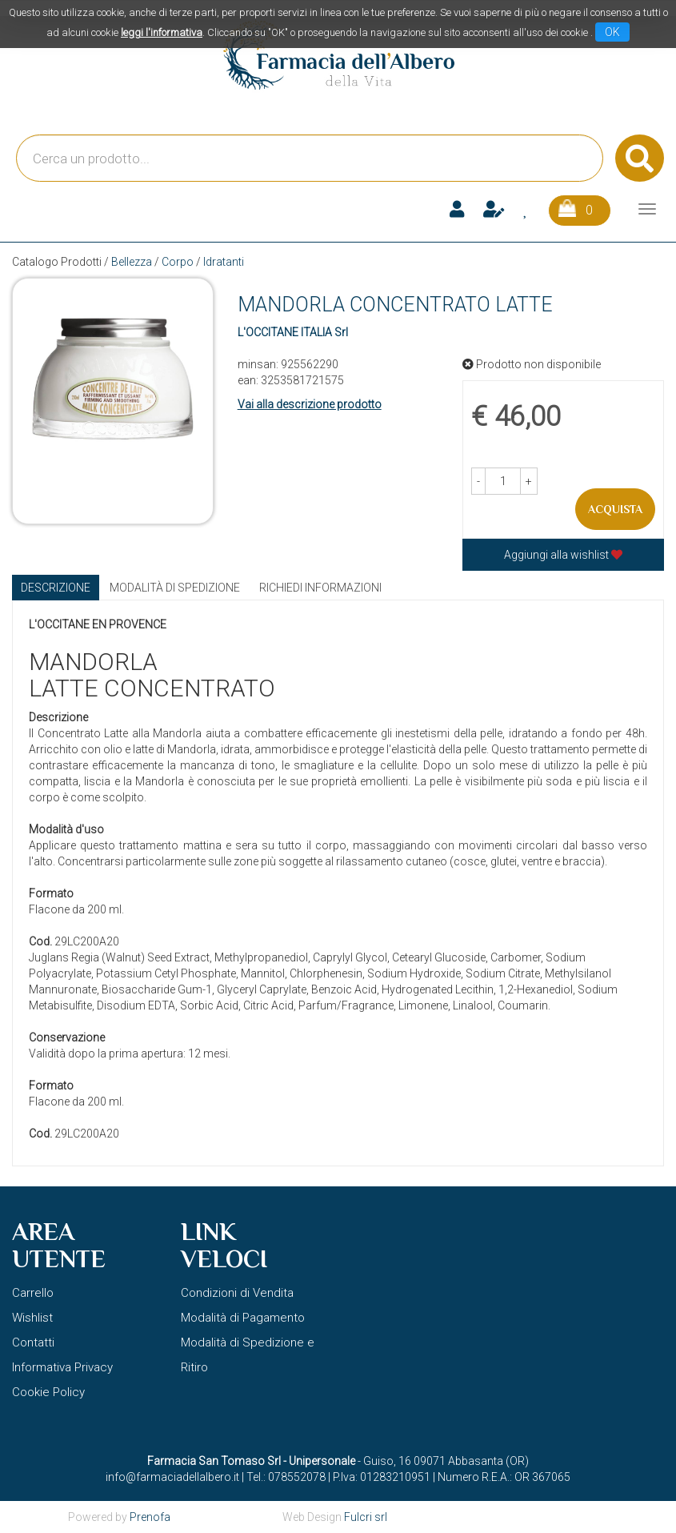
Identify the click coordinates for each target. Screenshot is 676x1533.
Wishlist (32, 1317)
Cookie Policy (48, 1392)
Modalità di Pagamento (243, 1317)
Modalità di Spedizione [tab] (175, 587)
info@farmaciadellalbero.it (172, 1477)
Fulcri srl (365, 1517)
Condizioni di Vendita (237, 1293)
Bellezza (131, 261)
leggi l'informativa (161, 32)
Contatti (33, 1342)
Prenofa (150, 1517)
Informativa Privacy (62, 1367)
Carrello (33, 1293)
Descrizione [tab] (55, 587)
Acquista (615, 509)
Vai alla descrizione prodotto (310, 404)
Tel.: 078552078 (286, 1477)
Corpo (178, 261)
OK (612, 32)
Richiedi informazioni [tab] (320, 587)
